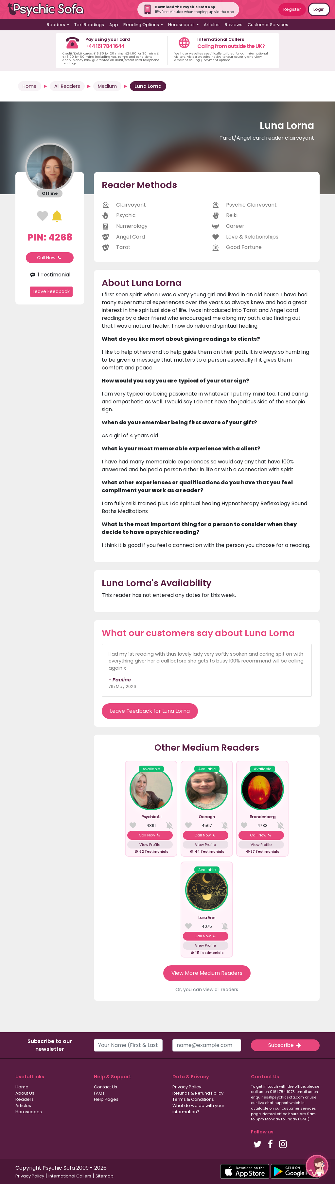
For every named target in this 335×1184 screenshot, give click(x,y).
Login (319, 9)
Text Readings (89, 24)
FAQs (99, 1093)
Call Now (49, 257)
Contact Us (105, 1087)
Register (292, 9)
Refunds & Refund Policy (197, 1093)
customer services (299, 1108)
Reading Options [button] (141, 24)
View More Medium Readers (206, 973)
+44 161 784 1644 (104, 46)
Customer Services (268, 24)
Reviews (233, 24)
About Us (24, 1093)
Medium (107, 86)
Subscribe (285, 1045)
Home (30, 86)
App (113, 24)
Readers (24, 1099)
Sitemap (105, 1176)
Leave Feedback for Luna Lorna (150, 711)
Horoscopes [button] (182, 24)
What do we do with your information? (198, 1108)
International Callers (69, 1176)
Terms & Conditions (193, 1099)
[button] (317, 1166)
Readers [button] (56, 24)
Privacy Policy (186, 1087)
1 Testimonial (49, 274)
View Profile (149, 844)
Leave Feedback (51, 291)
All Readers (67, 86)
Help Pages (106, 1099)
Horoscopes (28, 1111)
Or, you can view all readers (206, 989)
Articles (212, 24)
